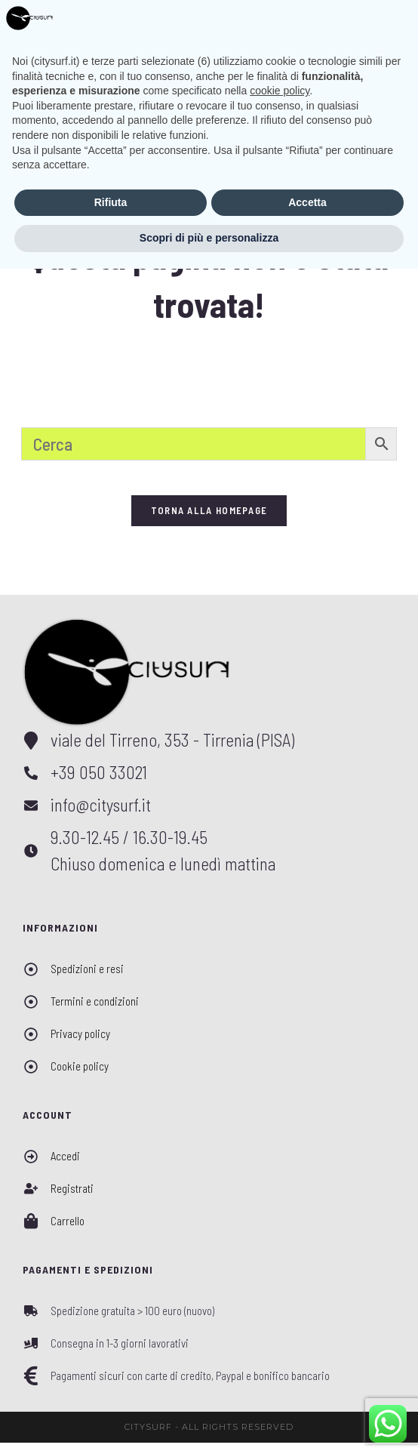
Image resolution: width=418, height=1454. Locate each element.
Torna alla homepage (209, 522)
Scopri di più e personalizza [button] (209, 1423)
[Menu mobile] (379, 21)
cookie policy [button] (279, 1276)
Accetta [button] (307, 1388)
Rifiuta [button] (111, 1388)
